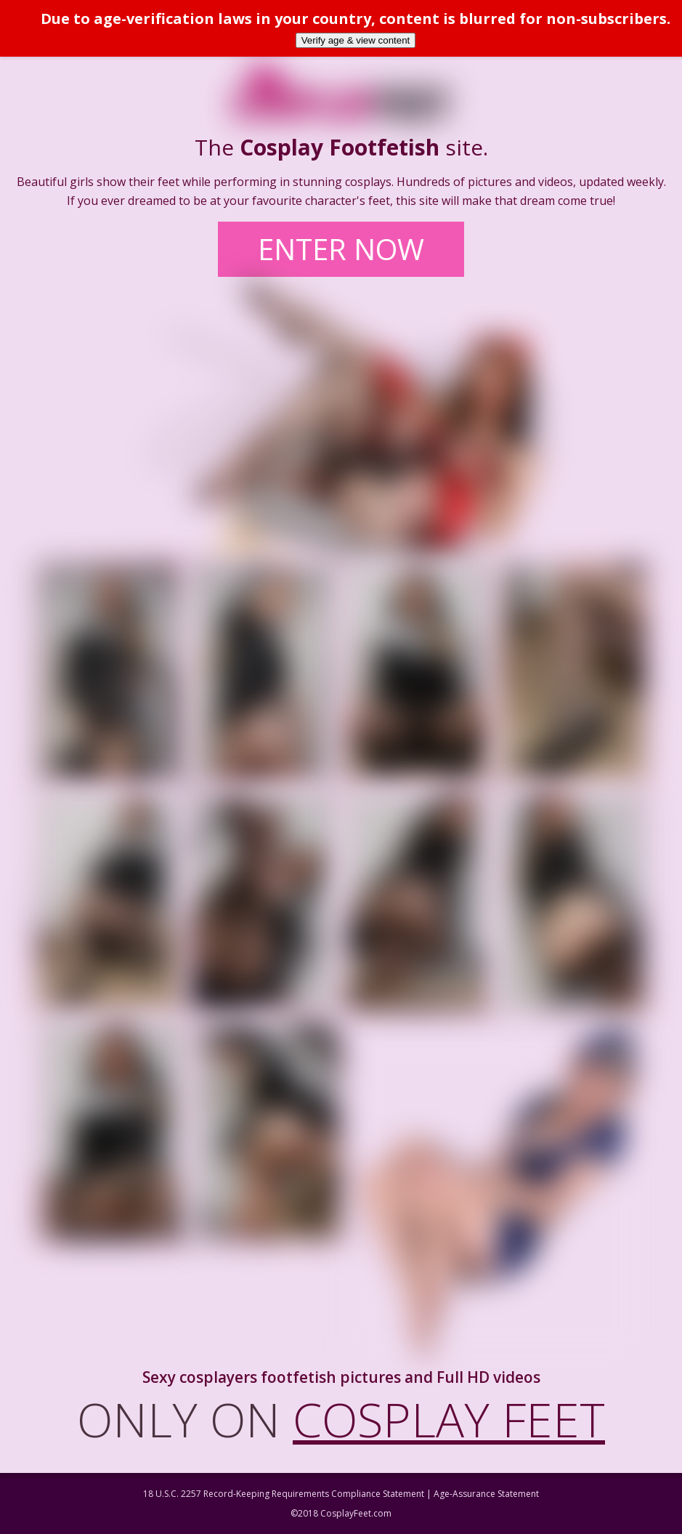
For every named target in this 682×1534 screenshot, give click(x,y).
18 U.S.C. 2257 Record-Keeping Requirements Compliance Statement (283, 1493)
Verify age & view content (355, 40)
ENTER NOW (341, 249)
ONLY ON (341, 1419)
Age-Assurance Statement (486, 1493)
